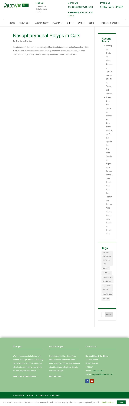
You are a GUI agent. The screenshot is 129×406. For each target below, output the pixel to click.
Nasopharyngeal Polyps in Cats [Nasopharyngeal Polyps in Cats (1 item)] (107, 279)
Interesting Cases (108, 23)
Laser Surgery (41, 23)
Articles (30, 395)
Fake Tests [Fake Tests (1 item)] (105, 268)
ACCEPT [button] (121, 402)
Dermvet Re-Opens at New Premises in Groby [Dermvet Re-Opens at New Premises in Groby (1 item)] (106, 258)
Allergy (56, 23)
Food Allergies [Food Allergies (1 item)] (106, 273)
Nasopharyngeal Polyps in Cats (46, 35)
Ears (80, 23)
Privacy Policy (18, 395)
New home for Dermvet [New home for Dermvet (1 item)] (106, 287)
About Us (23, 23)
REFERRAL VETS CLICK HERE (47, 395)
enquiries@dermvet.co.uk (80, 7)
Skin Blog (28, 41)
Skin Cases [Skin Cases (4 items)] (105, 299)
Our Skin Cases (18, 41)
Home (12, 23)
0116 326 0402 (111, 7)
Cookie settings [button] (108, 402)
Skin (69, 23)
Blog (91, 23)
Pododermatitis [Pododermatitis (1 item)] (107, 294)
